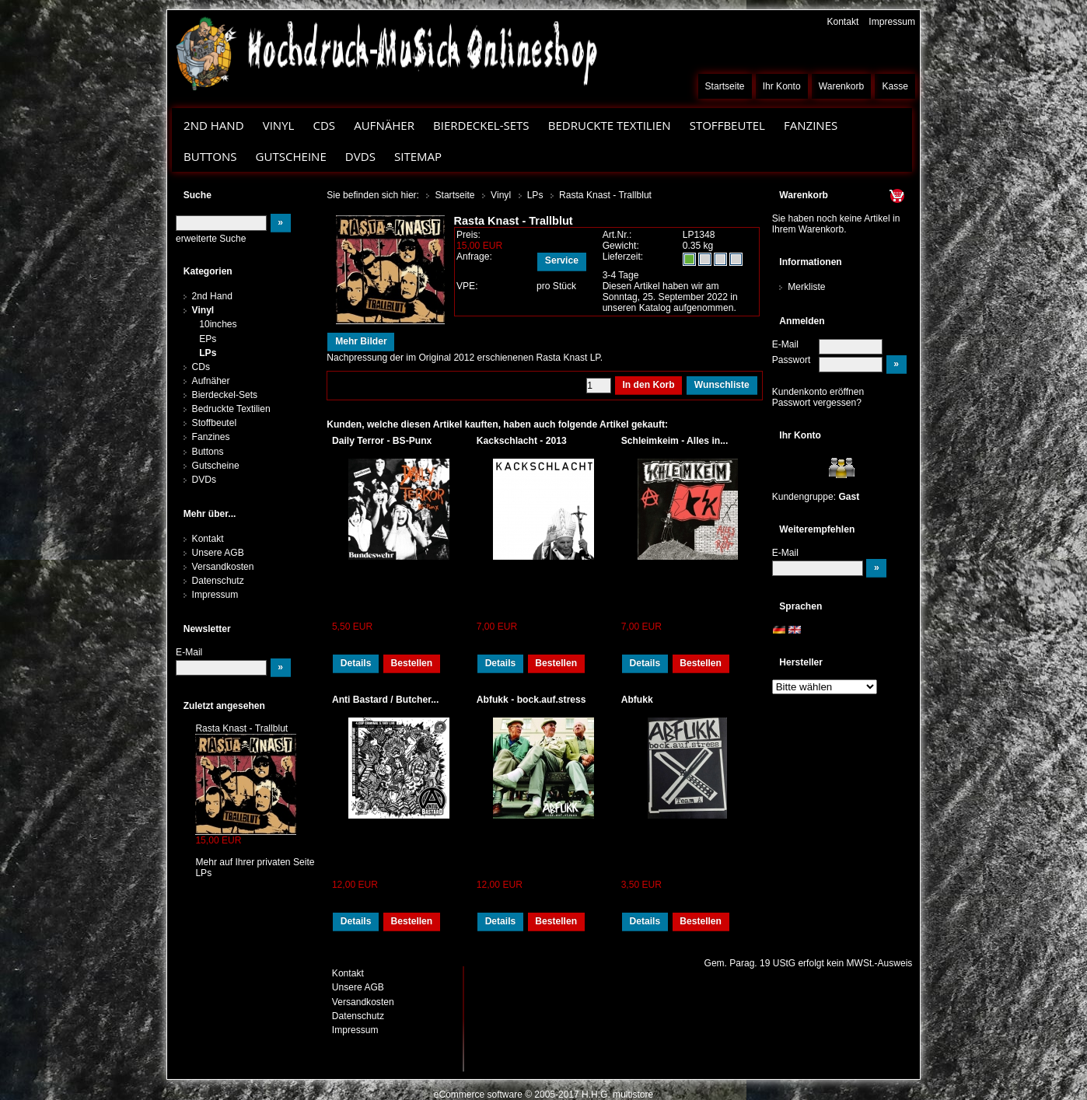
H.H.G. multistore (617, 1094)
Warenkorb (842, 86)
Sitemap (418, 156)
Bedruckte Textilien (609, 125)
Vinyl (279, 125)
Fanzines (810, 125)
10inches (217, 324)
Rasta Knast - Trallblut (241, 728)
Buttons (209, 156)
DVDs (360, 156)
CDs (324, 125)
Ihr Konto (782, 86)
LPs (207, 352)
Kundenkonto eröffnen (818, 391)
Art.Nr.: (617, 234)
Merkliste (806, 286)
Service (561, 260)
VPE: (467, 286)
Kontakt (842, 21)
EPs (207, 338)
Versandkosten (223, 566)
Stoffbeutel (727, 125)
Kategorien (207, 271)
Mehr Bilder (360, 341)
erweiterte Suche (211, 238)
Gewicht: (621, 245)
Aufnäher (384, 125)
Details (356, 663)
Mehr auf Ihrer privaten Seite (254, 862)
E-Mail (785, 344)
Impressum (892, 21)
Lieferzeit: (623, 256)
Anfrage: (474, 256)
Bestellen (411, 663)
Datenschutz (218, 580)
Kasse (895, 86)
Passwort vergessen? (817, 402)
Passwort (791, 359)
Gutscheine (291, 156)
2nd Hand (213, 125)
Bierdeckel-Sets (481, 125)
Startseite (725, 86)
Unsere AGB (218, 552)
